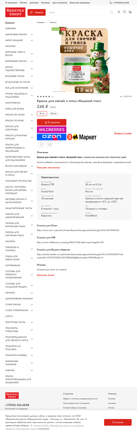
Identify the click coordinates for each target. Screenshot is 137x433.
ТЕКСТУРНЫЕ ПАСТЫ (15, 322)
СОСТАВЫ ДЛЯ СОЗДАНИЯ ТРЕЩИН (16, 285)
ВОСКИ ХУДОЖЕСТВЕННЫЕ (15, 69)
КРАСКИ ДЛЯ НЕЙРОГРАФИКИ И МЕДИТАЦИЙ (14, 148)
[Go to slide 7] (64, 91)
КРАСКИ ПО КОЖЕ (14, 120)
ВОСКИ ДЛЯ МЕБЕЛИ (16, 166)
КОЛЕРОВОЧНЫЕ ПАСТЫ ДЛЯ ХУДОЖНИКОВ (17, 158)
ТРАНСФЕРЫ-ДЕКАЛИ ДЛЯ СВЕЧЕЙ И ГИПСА (16, 339)
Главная (40, 22)
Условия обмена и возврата (74, 407)
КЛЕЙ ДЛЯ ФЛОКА (14, 108)
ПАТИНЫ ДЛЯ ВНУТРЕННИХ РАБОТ (15, 225)
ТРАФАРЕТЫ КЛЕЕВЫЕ (16, 355)
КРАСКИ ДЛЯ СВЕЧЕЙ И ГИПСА (16, 173)
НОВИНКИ (10, 28)
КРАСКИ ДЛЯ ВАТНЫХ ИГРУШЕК (16, 137)
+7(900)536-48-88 (119, 2)
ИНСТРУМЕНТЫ (12, 102)
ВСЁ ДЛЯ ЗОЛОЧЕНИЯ (16, 87)
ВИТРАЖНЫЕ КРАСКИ (15, 61)
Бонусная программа (80, 2)
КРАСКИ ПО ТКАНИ (15, 114)
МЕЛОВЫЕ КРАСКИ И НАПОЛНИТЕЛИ (15, 201)
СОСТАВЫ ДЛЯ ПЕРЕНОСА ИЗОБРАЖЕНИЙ (13, 274)
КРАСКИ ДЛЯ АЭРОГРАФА (11, 128)
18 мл (42, 113)
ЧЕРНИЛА (10, 292)
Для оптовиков (60, 2)
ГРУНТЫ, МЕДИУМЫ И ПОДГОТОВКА (16, 95)
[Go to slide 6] (62, 91)
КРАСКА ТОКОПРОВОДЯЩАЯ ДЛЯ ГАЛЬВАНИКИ (18, 379)
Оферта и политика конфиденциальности (80, 398)
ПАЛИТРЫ (10, 241)
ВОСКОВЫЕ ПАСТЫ (14, 76)
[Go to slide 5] (60, 91)
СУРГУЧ (9, 316)
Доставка (34, 2)
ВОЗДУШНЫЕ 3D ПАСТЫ (17, 82)
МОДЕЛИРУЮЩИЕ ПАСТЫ (18, 208)
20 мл (54, 113)
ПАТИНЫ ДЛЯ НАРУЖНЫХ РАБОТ (14, 234)
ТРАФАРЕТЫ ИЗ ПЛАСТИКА (13, 348)
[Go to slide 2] (55, 91)
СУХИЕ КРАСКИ (13, 304)
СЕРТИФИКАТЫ (12, 265)
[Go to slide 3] (57, 91)
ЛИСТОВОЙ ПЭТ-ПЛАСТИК (18, 180)
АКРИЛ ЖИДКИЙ (14, 40)
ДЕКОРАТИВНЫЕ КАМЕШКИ (19, 298)
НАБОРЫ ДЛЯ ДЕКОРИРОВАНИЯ (14, 216)
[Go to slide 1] (53, 91)
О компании (11, 2)
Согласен (117, 422)
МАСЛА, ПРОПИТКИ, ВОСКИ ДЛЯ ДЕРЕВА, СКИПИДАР (16, 190)
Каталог (36, 12)
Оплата (23, 2)
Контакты (45, 2)
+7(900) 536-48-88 (17, 405)
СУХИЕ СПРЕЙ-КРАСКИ (16, 310)
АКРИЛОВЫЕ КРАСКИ (16, 34)
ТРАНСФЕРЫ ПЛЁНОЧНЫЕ (11, 330)
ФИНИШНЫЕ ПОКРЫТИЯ (11, 363)
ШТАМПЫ (9, 370)
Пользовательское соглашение (76, 403)
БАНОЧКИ (10, 46)
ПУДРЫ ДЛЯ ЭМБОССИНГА (12, 258)
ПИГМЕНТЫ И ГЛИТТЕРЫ (12, 249)
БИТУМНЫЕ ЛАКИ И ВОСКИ (15, 54)
